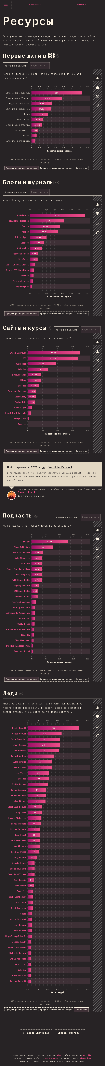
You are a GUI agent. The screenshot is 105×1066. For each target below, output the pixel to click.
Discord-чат (86, 1058)
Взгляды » (70, 1032)
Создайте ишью (50, 1058)
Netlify (87, 1055)
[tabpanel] (52, 119)
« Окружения (36, 1032)
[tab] (15, 65)
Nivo (59, 1055)
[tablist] (27, 65)
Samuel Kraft (12, 495)
